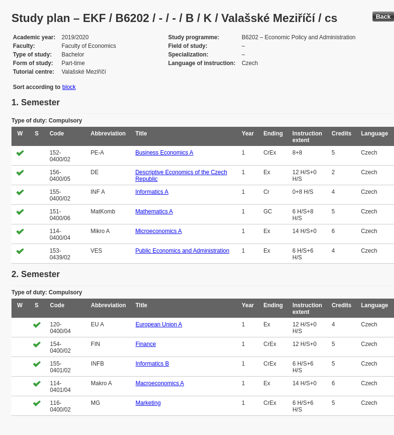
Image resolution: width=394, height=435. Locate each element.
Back (383, 16)
